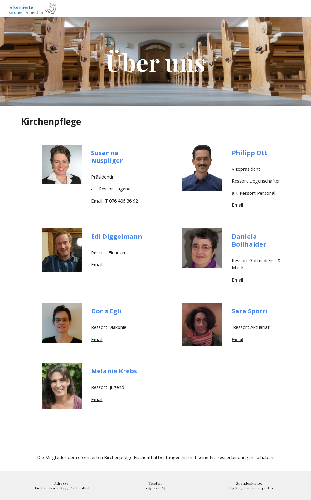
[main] (155, 61)
